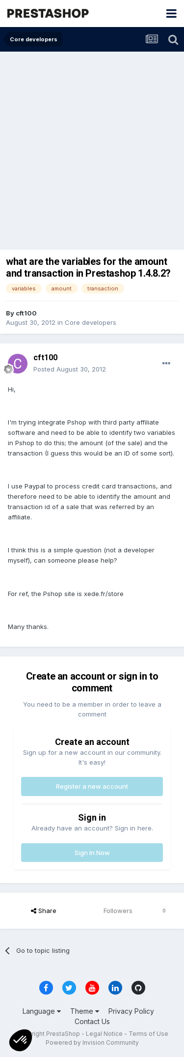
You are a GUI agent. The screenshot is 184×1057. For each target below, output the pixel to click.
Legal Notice (104, 1033)
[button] (20, 1040)
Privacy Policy (131, 1011)
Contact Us (92, 1021)
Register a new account (92, 786)
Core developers (90, 322)
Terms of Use (148, 1033)
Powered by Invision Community (92, 1042)
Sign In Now (92, 853)
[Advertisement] (92, 149)
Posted (69, 369)
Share (43, 910)
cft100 (26, 313)
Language (42, 1011)
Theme (84, 1011)
